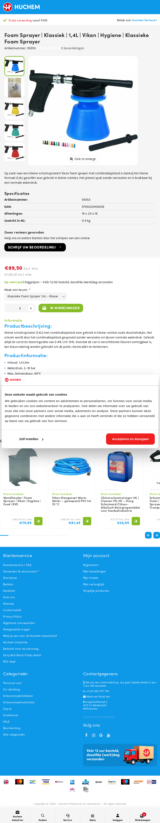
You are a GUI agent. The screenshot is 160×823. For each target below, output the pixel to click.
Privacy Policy (12, 616)
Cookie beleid (12, 610)
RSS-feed (9, 661)
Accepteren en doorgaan (130, 439)
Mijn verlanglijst (93, 584)
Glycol (7, 709)
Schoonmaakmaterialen (19, 702)
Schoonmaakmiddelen (18, 696)
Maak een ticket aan (96, 696)
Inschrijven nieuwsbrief (99, 717)
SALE (6, 721)
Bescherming (11, 728)
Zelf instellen (31, 439)
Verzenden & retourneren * (21, 571)
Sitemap (8, 603)
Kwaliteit (9, 591)
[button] (156, 535)
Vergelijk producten (96, 591)
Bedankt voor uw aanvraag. (21, 649)
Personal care (12, 683)
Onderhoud (10, 715)
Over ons (9, 597)
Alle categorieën (14, 734)
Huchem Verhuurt (144, 20)
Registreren (90, 565)
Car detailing (11, 689)
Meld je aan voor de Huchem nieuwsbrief (30, 636)
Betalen (8, 584)
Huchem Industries (15, 642)
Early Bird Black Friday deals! (22, 655)
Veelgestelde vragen (16, 629)
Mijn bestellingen (94, 571)
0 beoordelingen (72, 48)
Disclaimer (10, 578)
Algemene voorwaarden (19, 623)
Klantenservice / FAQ (17, 565)
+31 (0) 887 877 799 (96, 691)
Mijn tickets (90, 578)
